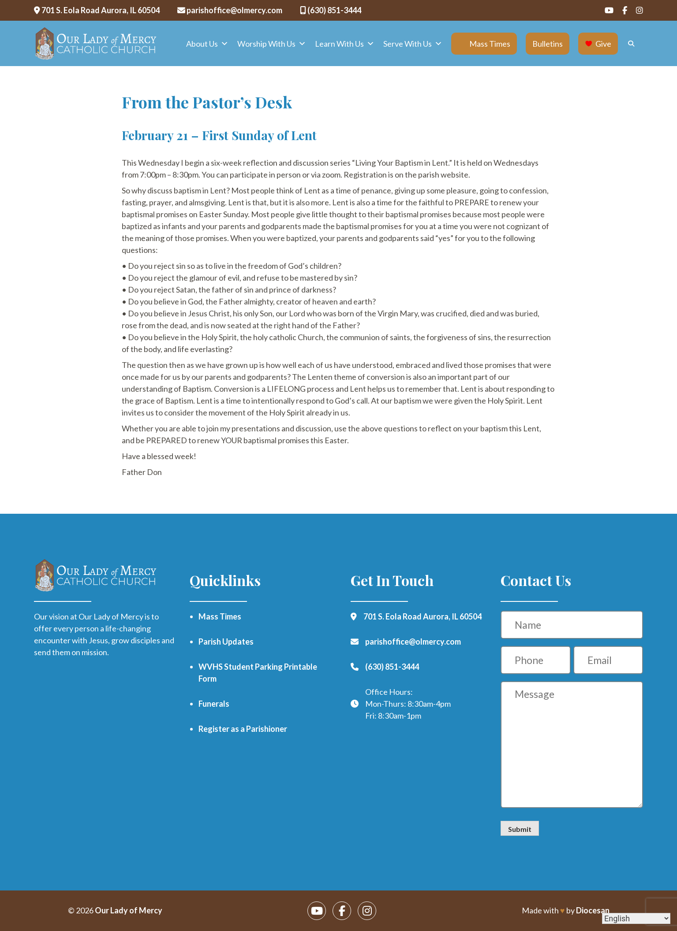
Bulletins (547, 43)
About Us (207, 43)
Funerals (213, 703)
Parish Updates (226, 641)
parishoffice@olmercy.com (229, 10)
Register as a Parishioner (242, 729)
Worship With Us (271, 43)
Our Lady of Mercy (128, 910)
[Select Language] (636, 918)
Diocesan (593, 910)
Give (603, 43)
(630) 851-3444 (330, 10)
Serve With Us (412, 43)
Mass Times (489, 43)
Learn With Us (344, 43)
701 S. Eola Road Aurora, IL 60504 (97, 10)
